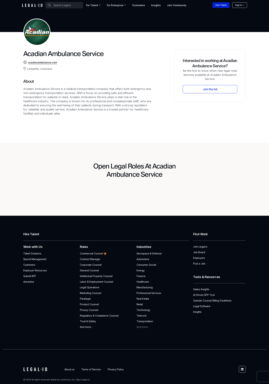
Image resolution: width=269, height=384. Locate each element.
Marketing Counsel (90, 293)
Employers (199, 257)
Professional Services (149, 293)
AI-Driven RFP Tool (204, 294)
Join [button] (176, 5)
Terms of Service (91, 369)
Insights (156, 5)
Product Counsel (89, 304)
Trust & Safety (88, 321)
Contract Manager (90, 259)
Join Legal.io (200, 246)
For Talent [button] (92, 5)
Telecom (142, 315)
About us (69, 369)
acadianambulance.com (42, 62)
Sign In (238, 5)
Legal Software (201, 306)
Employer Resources (35, 270)
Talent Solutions (32, 253)
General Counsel (89, 270)
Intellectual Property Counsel (96, 276)
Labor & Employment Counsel (96, 281)
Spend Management (34, 259)
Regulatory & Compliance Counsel (99, 315)
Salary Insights (201, 289)
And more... (86, 326)
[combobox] (64, 5)
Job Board (199, 252)
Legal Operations (89, 287)
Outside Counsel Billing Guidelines (212, 300)
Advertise (28, 281)
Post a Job (199, 263)
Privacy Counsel (89, 310)
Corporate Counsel (91, 264)
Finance (141, 276)
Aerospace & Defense (149, 253)
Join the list (210, 89)
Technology (143, 310)
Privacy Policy (116, 369)
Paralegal (85, 298)
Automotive (143, 259)
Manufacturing (145, 287)
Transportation (145, 321)
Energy (141, 270)
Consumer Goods (146, 264)
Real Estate (143, 298)
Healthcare (143, 281)
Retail (140, 304)
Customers (138, 5)
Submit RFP (29, 276)
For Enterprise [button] (115, 5)
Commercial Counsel (93, 253)
